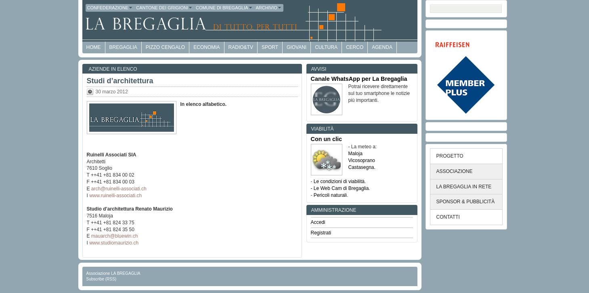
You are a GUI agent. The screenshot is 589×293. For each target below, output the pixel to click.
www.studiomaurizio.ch (113, 243)
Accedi (318, 222)
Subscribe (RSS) (101, 279)
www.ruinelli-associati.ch (115, 195)
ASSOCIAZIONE (454, 171)
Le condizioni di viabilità (339, 181)
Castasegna (361, 167)
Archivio (269, 7)
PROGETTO (449, 156)
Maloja (355, 153)
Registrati (321, 233)
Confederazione (110, 7)
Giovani (296, 47)
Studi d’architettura (120, 81)
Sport (270, 47)
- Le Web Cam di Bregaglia (340, 188)
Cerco (354, 47)
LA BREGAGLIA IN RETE (464, 187)
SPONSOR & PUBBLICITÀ (465, 201)
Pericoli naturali (330, 195)
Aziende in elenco (113, 69)
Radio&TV (240, 47)
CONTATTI (448, 217)
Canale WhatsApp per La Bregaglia (359, 79)
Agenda (382, 47)
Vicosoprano (361, 160)
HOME (93, 47)
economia (206, 47)
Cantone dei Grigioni (164, 7)
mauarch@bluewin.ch (114, 236)
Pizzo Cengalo (165, 47)
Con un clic (326, 139)
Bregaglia (123, 47)
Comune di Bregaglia (224, 7)
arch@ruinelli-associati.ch (119, 189)
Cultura (326, 47)
